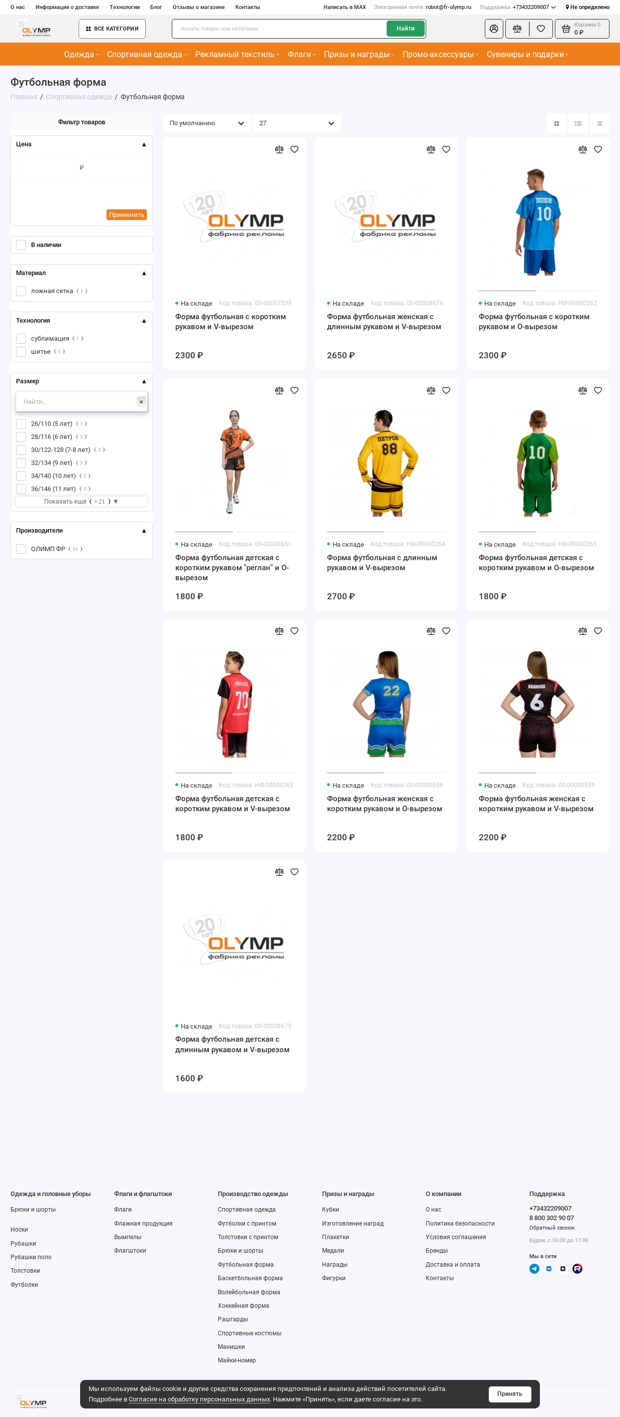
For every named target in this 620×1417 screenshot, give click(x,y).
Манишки (231, 1346)
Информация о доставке (67, 7)
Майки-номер (237, 1360)
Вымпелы (127, 1237)
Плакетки (335, 1237)
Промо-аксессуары (440, 54)
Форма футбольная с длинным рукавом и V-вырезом (382, 562)
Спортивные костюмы (249, 1333)
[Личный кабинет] (494, 29)
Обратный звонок (552, 1228)
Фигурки (334, 1278)
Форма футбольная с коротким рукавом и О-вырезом (534, 321)
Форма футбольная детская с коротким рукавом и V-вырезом (232, 803)
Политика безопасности (460, 1223)
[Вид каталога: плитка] (556, 123)
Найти (406, 28)
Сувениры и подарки (527, 54)
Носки (19, 1229)
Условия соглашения (456, 1237)
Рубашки (23, 1243)
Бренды (437, 1250)
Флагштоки (130, 1250)
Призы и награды (359, 54)
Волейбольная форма (249, 1292)
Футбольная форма (246, 1264)
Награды (335, 1264)
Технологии (125, 7)
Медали (333, 1250)
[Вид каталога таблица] (599, 123)
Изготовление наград (353, 1223)
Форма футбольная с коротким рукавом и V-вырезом (230, 321)
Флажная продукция (143, 1223)
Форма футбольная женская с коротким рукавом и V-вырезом (536, 803)
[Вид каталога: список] (578, 123)
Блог (156, 7)
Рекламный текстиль (237, 54)
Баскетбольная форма (250, 1278)
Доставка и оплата (453, 1264)
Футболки (24, 1284)
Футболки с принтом (247, 1223)
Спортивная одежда (147, 54)
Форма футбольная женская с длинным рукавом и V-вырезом (384, 321)
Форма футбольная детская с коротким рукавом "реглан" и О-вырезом (232, 567)
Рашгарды (233, 1319)
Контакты (247, 7)
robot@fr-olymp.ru (422, 7)
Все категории (112, 29)
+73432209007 (518, 7)
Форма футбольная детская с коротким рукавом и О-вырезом (536, 562)
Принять (509, 1393)
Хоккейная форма (243, 1305)
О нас (18, 7)
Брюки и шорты (33, 1209)
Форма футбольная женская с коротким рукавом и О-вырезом (384, 803)
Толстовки (25, 1270)
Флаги (302, 54)
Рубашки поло (31, 1257)
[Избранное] (541, 29)
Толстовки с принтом (248, 1237)
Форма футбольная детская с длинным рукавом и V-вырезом (232, 1044)
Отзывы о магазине (199, 7)
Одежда (81, 54)
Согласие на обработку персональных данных (199, 1399)
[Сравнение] (517, 29)
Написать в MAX (345, 7)
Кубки (330, 1209)
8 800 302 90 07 (551, 1218)
